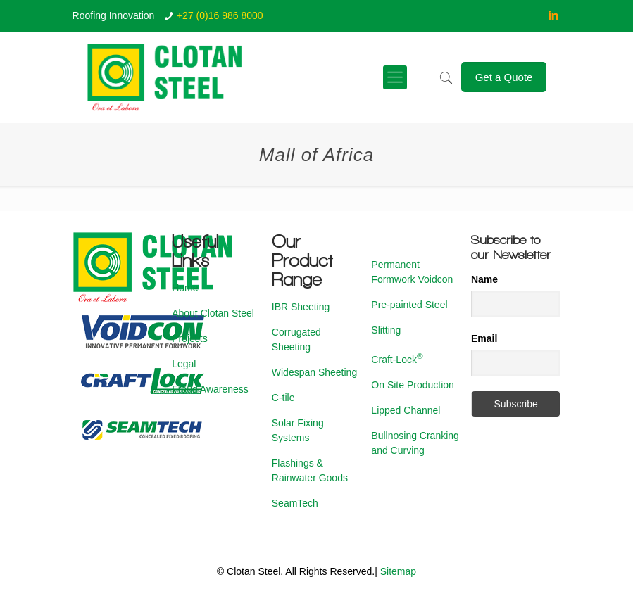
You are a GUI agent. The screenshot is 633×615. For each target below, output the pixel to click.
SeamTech (295, 503)
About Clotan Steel (213, 313)
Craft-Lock (396, 359)
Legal (184, 363)
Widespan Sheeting (314, 372)
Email (484, 338)
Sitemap (398, 571)
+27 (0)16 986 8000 (220, 15)
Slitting (386, 330)
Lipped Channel (405, 410)
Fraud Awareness (210, 389)
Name (484, 279)
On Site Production (412, 385)
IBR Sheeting (301, 306)
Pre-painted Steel (409, 304)
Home (185, 287)
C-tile (283, 397)
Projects (190, 338)
